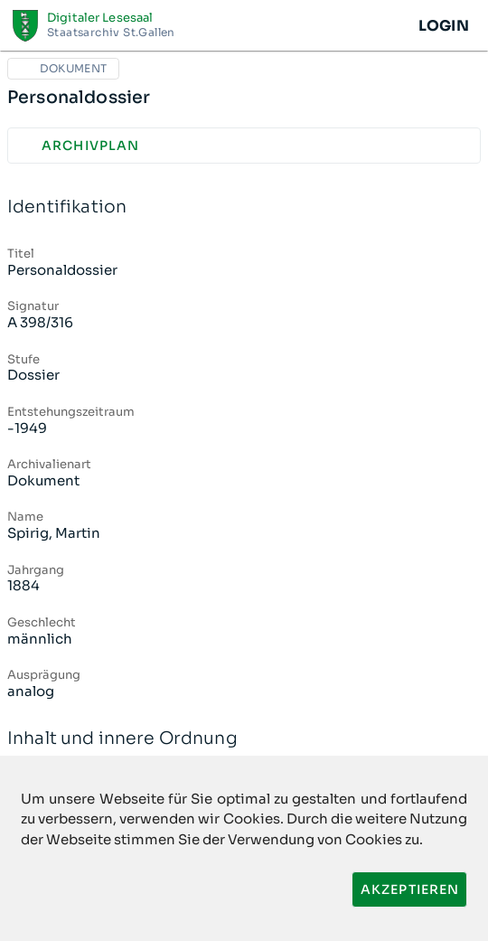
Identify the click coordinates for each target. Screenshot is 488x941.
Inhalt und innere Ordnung (244, 739)
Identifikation (244, 207)
